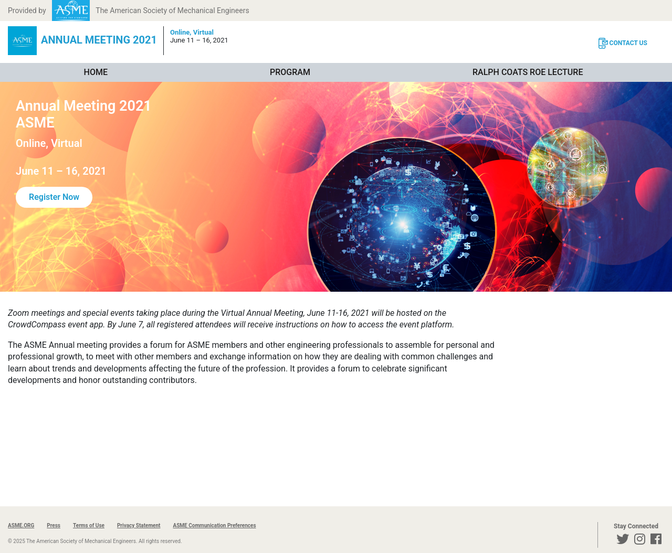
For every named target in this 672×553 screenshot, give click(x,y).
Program (290, 72)
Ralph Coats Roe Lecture (527, 72)
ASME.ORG (21, 525)
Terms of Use (88, 525)
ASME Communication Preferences (214, 525)
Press (53, 525)
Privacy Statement (139, 525)
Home (96, 72)
